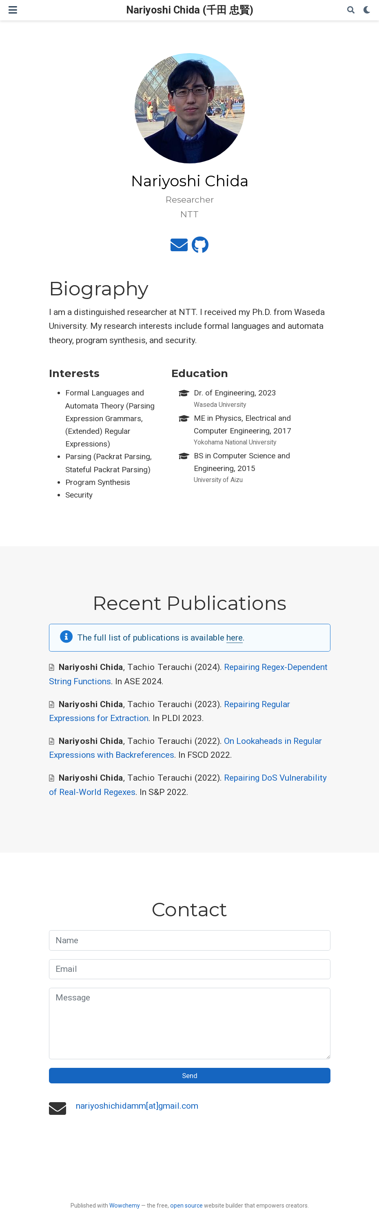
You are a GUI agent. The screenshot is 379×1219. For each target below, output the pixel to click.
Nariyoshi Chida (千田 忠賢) (189, 10)
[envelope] (179, 248)
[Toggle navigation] (13, 10)
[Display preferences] (366, 10)
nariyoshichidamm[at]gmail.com (137, 1106)
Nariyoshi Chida (91, 667)
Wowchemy (124, 1205)
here (234, 638)
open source (186, 1205)
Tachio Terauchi (159, 667)
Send (189, 1076)
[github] (200, 248)
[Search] (351, 10)
